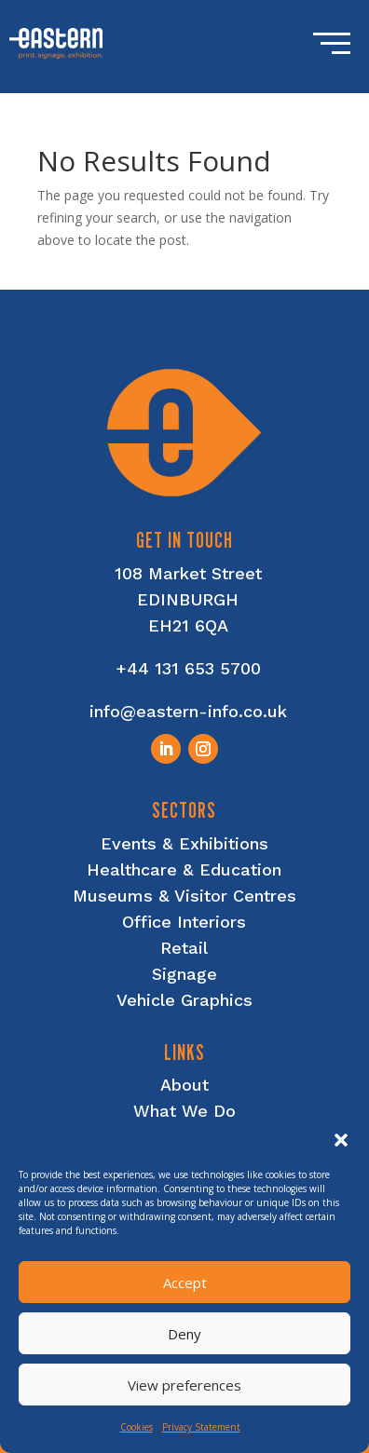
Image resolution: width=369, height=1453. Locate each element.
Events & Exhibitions (184, 843)
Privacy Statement (201, 1426)
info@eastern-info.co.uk (188, 711)
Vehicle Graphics (184, 1000)
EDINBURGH (188, 599)
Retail (184, 947)
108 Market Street (188, 573)
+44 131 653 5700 (188, 668)
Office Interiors (184, 921)
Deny (184, 1333)
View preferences (184, 1385)
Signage (184, 974)
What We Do (184, 1110)
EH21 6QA (188, 625)
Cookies (136, 1426)
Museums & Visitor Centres (184, 895)
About (184, 1084)
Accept (185, 1282)
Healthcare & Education (184, 869)
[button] (341, 1140)
